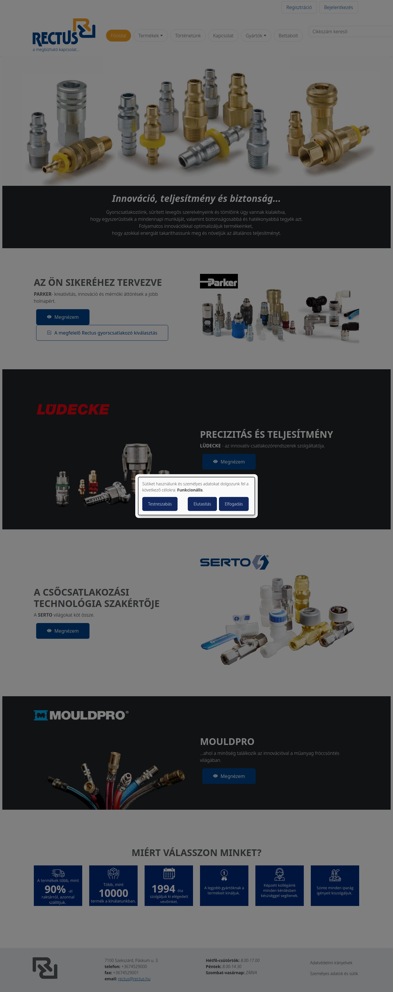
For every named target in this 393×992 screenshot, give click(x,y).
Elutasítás (202, 504)
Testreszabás (160, 504)
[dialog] (196, 496)
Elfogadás (234, 504)
